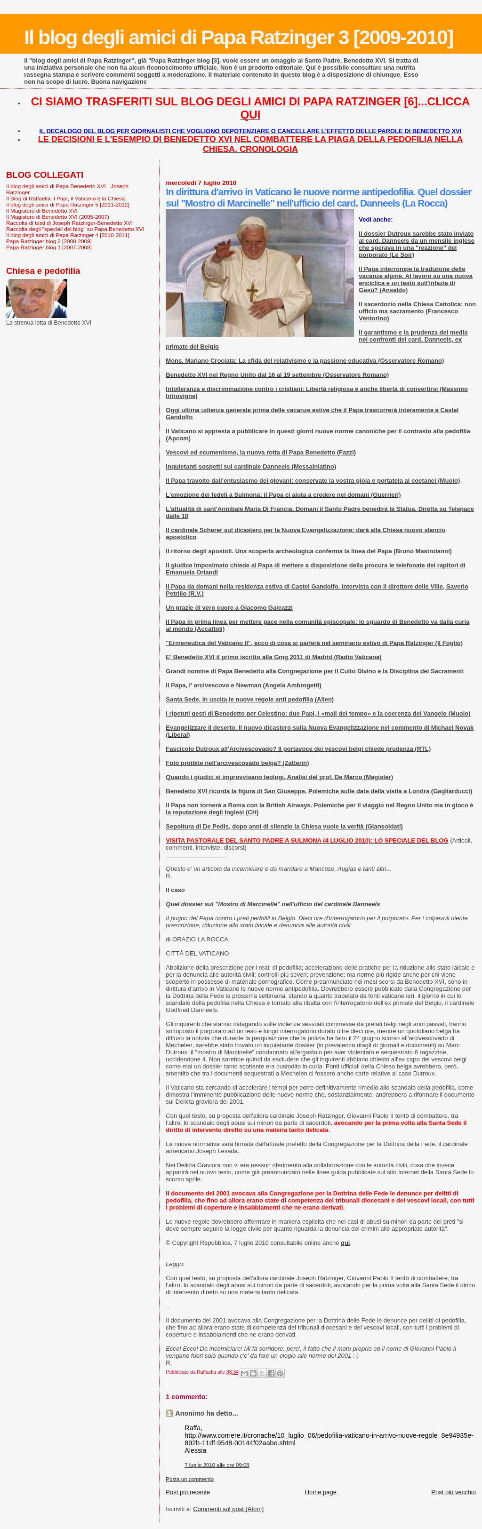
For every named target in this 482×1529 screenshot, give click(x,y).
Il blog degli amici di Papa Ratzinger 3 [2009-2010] (238, 37)
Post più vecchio (453, 1492)
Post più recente (188, 1492)
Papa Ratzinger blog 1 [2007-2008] (49, 247)
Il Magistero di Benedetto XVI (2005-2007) (57, 217)
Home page (321, 1492)
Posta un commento (190, 1479)
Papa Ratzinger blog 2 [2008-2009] (49, 241)
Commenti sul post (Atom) (228, 1509)
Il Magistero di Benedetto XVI (42, 210)
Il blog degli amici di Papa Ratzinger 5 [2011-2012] (67, 204)
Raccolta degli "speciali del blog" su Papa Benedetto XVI (75, 229)
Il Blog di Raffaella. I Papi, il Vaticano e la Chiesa (65, 198)
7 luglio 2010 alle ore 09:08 (217, 1465)
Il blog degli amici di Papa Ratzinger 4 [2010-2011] (67, 235)
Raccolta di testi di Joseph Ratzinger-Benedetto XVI (69, 223)
